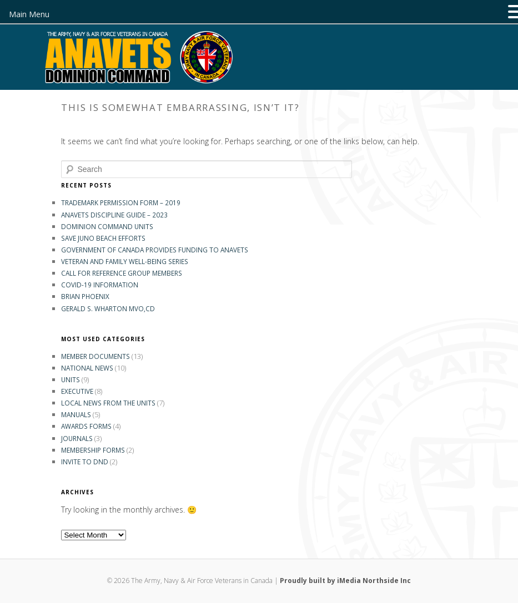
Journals (77, 438)
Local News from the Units (108, 402)
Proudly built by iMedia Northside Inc (345, 580)
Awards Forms (86, 426)
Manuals (76, 414)
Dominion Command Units (107, 226)
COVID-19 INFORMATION (99, 284)
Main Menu (29, 14)
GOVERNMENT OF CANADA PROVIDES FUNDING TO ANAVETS (154, 249)
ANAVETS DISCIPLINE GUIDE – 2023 (114, 214)
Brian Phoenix (85, 296)
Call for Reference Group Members (121, 272)
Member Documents (95, 356)
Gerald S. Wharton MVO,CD (108, 308)
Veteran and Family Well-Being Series (124, 261)
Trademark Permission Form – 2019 (120, 202)
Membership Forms (93, 449)
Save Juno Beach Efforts (103, 238)
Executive (77, 391)
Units (70, 379)
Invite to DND (84, 461)
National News (87, 367)
